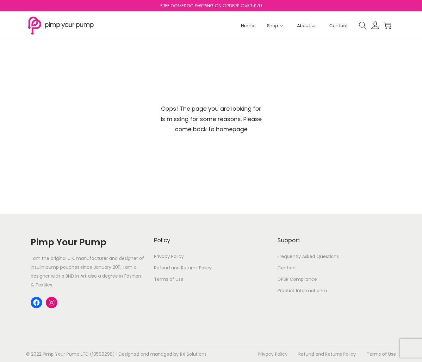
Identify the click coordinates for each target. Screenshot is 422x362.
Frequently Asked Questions (308, 256)
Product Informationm (302, 290)
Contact (286, 268)
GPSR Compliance (297, 279)
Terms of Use (168, 279)
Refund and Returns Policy (183, 268)
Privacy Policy (169, 256)
